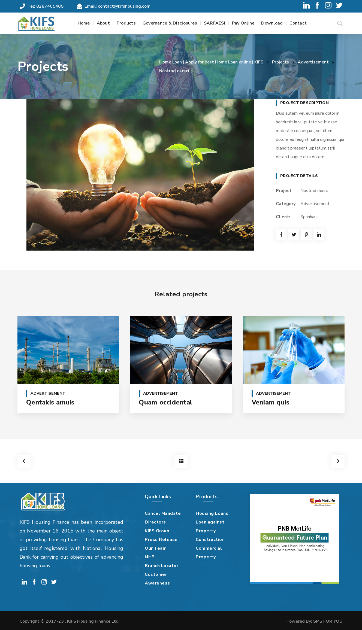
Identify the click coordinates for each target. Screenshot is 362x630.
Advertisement (313, 62)
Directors (155, 522)
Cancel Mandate (163, 513)
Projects (280, 62)
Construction (210, 540)
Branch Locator (161, 566)
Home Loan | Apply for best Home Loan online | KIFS (211, 62)
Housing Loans (212, 513)
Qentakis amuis (50, 402)
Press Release (161, 540)
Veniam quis (271, 402)
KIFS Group (157, 531)
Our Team (156, 548)
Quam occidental (165, 402)
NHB (150, 557)
